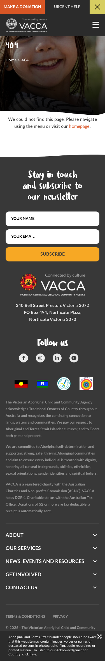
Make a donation (22, 7)
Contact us (21, 587)
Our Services (23, 548)
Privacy (60, 617)
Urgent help (67, 7)
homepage (79, 126)
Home (11, 60)
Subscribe (52, 254)
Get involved (23, 574)
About (15, 535)
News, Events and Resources (45, 561)
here (33, 654)
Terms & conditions (25, 617)
